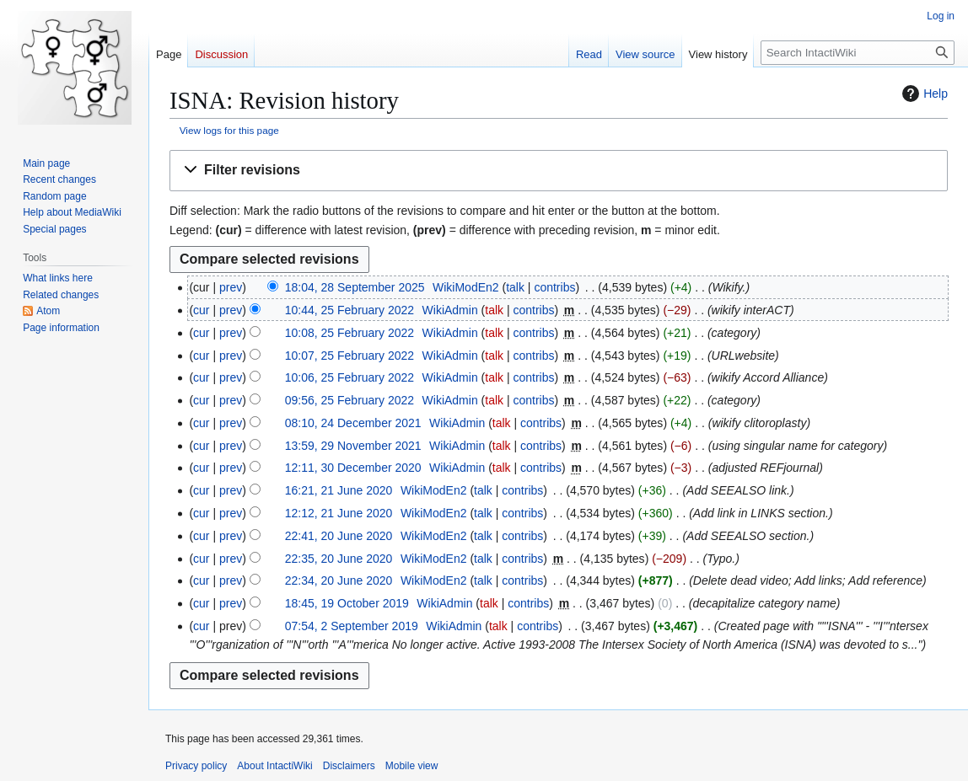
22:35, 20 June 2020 (339, 558)
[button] (558, 170)
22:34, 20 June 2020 (339, 580)
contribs (554, 287)
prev (230, 287)
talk (515, 287)
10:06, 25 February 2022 (349, 377)
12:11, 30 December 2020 (353, 467)
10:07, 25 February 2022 (349, 355)
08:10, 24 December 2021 (353, 423)
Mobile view (411, 766)
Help (923, 93)
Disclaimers (349, 766)
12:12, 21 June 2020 (339, 513)
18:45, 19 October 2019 (347, 603)
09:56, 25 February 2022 (349, 400)
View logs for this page (229, 130)
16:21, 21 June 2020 (339, 490)
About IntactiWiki (274, 766)
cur (201, 310)
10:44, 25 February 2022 (349, 310)
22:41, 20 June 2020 (339, 536)
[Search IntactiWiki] (858, 52)
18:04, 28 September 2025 (355, 287)
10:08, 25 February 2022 (349, 333)
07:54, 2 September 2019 (351, 626)
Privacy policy (196, 766)
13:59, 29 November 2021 (353, 445)
